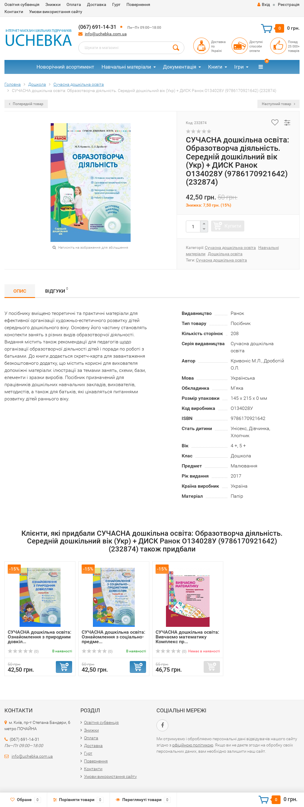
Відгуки (56, 290)
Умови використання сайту (55, 11)
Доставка (96, 4)
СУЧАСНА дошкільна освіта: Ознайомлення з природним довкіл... (39, 636)
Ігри (239, 67)
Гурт (116, 4)
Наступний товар (278, 104)
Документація (179, 67)
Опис (19, 291)
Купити (232, 226)
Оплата (73, 4)
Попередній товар (26, 104)
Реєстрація (289, 4)
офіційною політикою (192, 745)
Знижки (53, 4)
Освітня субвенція (21, 4)
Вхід (263, 4)
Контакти (13, 11)
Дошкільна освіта (225, 253)
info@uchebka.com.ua (106, 33)
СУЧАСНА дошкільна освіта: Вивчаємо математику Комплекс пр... (187, 636)
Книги (215, 67)
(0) (23, 651)
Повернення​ (138, 4)
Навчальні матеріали (126, 67)
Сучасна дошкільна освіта (230, 247)
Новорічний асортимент (65, 67)
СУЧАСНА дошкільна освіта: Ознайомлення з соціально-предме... (113, 636)
